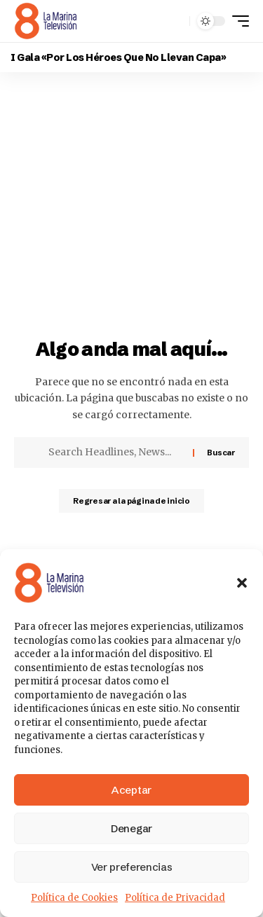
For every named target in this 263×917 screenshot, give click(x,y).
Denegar (131, 828)
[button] (242, 583)
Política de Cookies (74, 898)
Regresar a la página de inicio (131, 501)
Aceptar (131, 790)
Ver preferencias (132, 867)
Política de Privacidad (175, 898)
